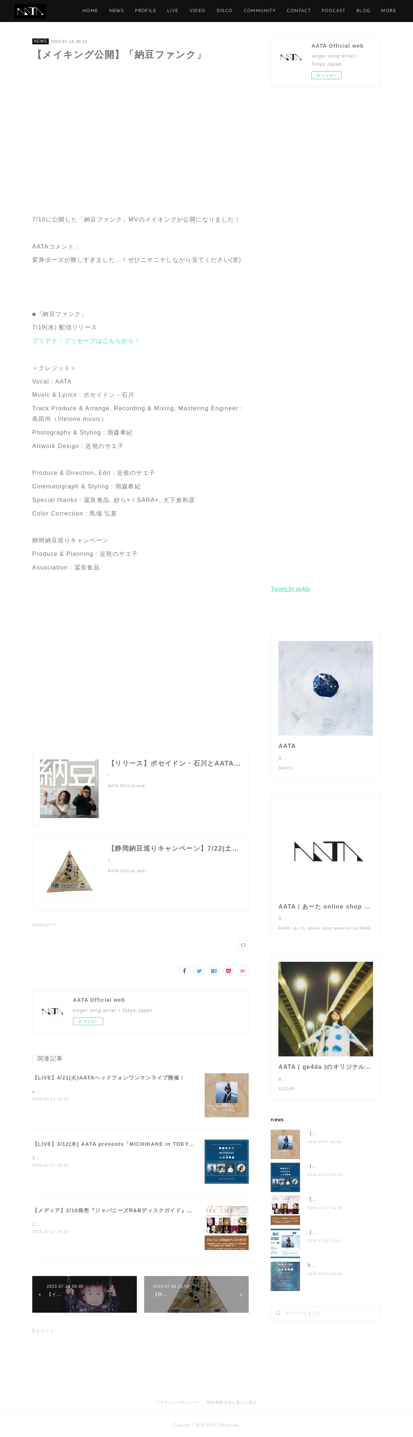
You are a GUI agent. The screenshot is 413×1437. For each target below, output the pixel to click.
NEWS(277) (44, 925)
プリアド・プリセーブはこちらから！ (86, 341)
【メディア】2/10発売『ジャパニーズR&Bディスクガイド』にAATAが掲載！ (131, 1210)
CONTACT (355, 11)
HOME (146, 11)
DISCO (281, 11)
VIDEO (254, 11)
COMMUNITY (316, 11)
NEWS (172, 11)
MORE (385, 11)
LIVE (229, 11)
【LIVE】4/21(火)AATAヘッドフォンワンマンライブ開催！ (108, 1078)
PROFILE (202, 11)
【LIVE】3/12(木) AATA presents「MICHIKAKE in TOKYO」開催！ (124, 1144)
